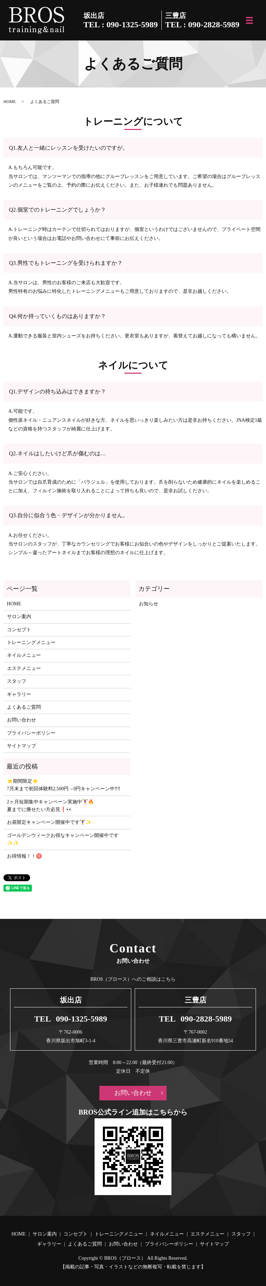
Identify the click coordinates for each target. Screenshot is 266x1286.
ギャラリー (19, 694)
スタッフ (16, 681)
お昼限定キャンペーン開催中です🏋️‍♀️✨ (49, 822)
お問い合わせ (21, 720)
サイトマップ (21, 745)
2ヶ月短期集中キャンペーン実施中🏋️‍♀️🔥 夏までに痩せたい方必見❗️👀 (50, 805)
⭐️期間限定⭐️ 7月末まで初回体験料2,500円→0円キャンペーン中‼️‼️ (64, 785)
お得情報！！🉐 (24, 856)
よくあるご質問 (24, 707)
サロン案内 (19, 616)
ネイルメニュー (24, 655)
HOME (9, 101)
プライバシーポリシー (31, 733)
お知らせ (148, 603)
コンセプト (19, 629)
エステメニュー (24, 668)
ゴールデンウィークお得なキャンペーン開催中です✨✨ (62, 839)
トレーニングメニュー (31, 642)
